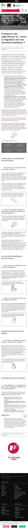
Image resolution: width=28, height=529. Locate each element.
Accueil (2, 474)
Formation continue (5, 513)
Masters (3, 509)
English (15, 498)
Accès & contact (17, 488)
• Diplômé (16, 515)
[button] (6, 526)
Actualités (16, 487)
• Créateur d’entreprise (19, 517)
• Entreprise (16, 512)
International (4, 491)
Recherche (3, 487)
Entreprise (3, 493)
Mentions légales (17, 495)
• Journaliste (17, 513)
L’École (2, 485)
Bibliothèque (17, 496)
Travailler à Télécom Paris (19, 491)
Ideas (7, 474)
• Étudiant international (19, 509)
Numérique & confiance (16, 26)
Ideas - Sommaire (5, 26)
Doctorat (3, 512)
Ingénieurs (3, 507)
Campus (3, 495)
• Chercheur (16, 510)
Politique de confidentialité (20, 493)
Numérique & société (6, 28)
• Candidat (16, 507)
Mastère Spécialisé (5, 510)
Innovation (3, 488)
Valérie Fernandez (22, 119)
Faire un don (17, 490)
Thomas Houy (16, 120)
